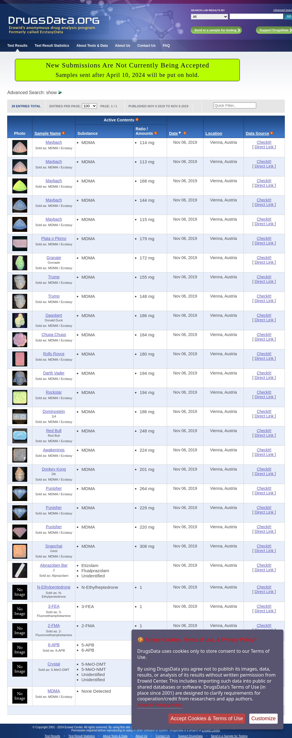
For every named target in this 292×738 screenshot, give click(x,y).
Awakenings (53, 450)
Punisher (54, 488)
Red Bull (53, 430)
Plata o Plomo (53, 238)
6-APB (53, 644)
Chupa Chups (54, 334)
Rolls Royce (53, 353)
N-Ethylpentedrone (53, 587)
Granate (53, 257)
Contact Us (147, 46)
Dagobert (54, 315)
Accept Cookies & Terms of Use (207, 718)
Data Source (257, 133)
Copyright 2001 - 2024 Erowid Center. (59, 727)
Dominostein (54, 411)
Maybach (54, 142)
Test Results (17, 46)
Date (173, 133)
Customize (263, 718)
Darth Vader (53, 373)
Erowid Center (211, 730)
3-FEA (54, 606)
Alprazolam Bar (54, 565)
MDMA (54, 691)
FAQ (166, 46)
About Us (122, 46)
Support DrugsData (190, 736)
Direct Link (265, 147)
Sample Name (47, 133)
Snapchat (53, 546)
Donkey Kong (54, 469)
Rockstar (54, 392)
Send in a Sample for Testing (229, 736)
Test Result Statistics (52, 46)
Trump (54, 277)
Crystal (54, 664)
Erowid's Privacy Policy (159, 705)
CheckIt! (264, 142)
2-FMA (54, 625)
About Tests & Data (92, 46)
